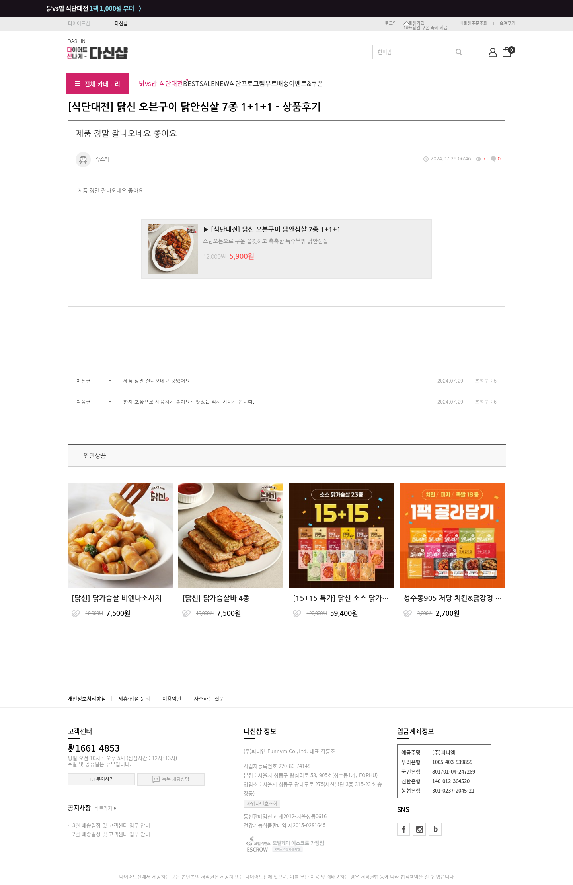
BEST (191, 83)
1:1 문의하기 (101, 779)
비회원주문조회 (473, 23)
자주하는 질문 (209, 698)
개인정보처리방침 (87, 698)
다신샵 (121, 23)
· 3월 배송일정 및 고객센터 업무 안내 (109, 825)
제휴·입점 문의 (134, 698)
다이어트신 (79, 23)
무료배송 (277, 83)
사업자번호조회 (262, 803)
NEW (222, 83)
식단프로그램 (247, 83)
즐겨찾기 (507, 23)
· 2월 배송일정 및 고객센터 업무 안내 (109, 834)
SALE (207, 83)
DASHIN (77, 40)
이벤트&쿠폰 (306, 83)
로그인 (391, 23)
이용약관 (171, 698)
